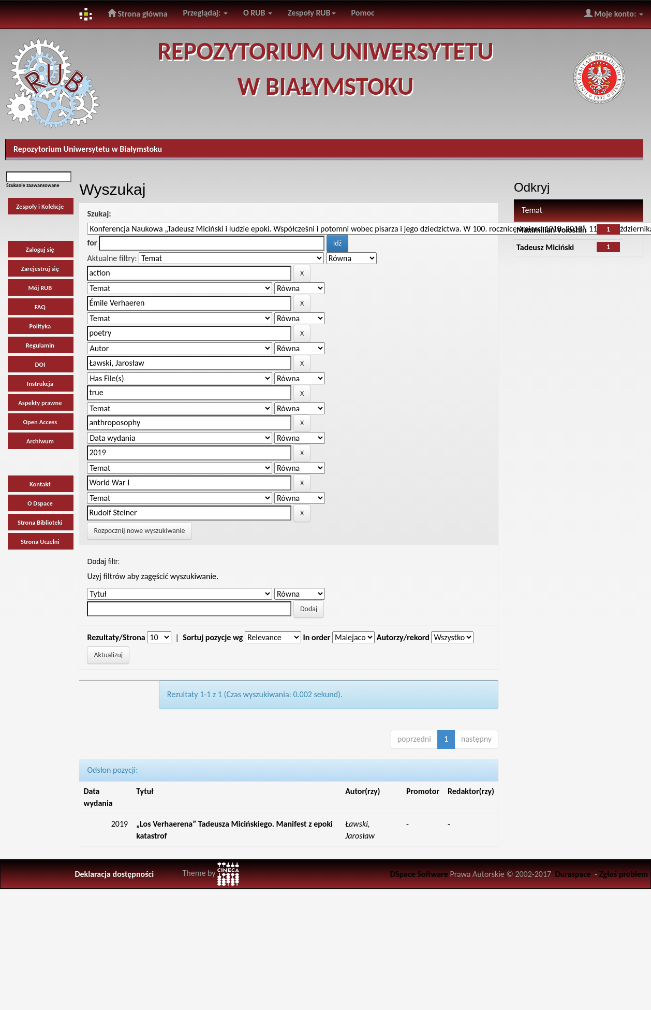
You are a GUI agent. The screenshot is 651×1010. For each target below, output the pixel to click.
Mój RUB (40, 288)
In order (317, 637)
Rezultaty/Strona (116, 637)
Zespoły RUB (312, 13)
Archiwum (40, 441)
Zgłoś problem (623, 874)
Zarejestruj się (40, 268)
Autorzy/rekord (403, 637)
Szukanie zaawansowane (33, 185)
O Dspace (40, 503)
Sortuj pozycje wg (213, 637)
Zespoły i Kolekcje (40, 206)
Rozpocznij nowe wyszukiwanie (139, 530)
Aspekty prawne (40, 403)
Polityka (40, 326)
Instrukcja (40, 383)
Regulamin (40, 345)
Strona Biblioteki (40, 522)
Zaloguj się (40, 249)
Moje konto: (613, 13)
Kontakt (40, 484)
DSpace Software (419, 874)
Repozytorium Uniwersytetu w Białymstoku (87, 149)
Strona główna (138, 13)
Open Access (40, 422)
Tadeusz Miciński (545, 247)
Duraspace (573, 874)
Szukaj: (99, 214)
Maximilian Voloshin (551, 230)
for (92, 243)
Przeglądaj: (205, 13)
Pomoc (363, 13)
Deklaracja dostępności (114, 874)
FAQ (40, 307)
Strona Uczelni (40, 541)
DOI (40, 364)
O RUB (257, 13)
